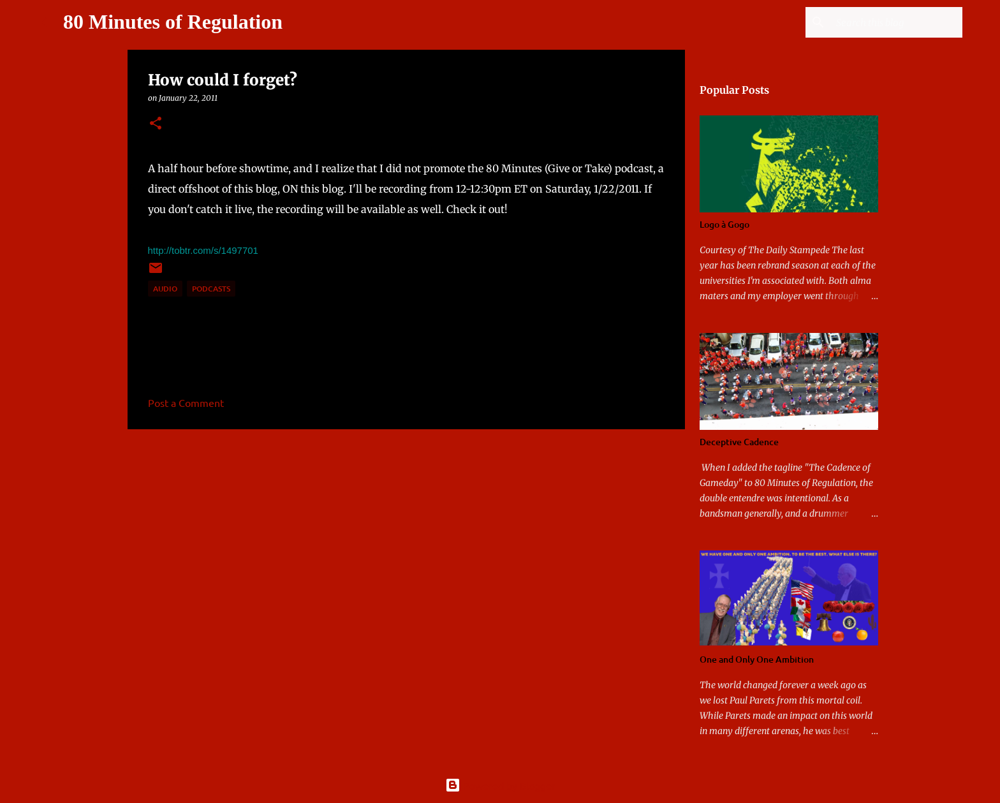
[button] (155, 124)
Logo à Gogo (724, 224)
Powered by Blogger (500, 785)
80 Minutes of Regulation (173, 21)
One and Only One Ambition (757, 659)
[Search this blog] (895, 22)
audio (165, 288)
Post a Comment (186, 402)
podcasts (211, 288)
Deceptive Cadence (739, 442)
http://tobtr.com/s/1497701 (203, 250)
